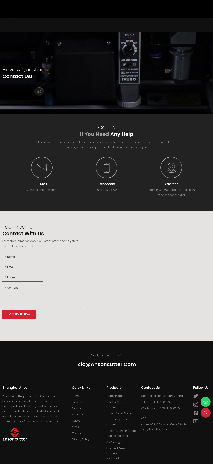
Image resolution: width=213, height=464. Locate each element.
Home (76, 396)
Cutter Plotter (115, 396)
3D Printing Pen (115, 442)
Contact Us (79, 433)
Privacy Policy (80, 439)
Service (76, 408)
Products (78, 402)
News (75, 427)
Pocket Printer (115, 458)
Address (171, 184)
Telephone (106, 184)
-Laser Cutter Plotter (119, 413)
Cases (76, 421)
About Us (78, 414)
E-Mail (41, 184)
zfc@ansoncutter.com (106, 364)
